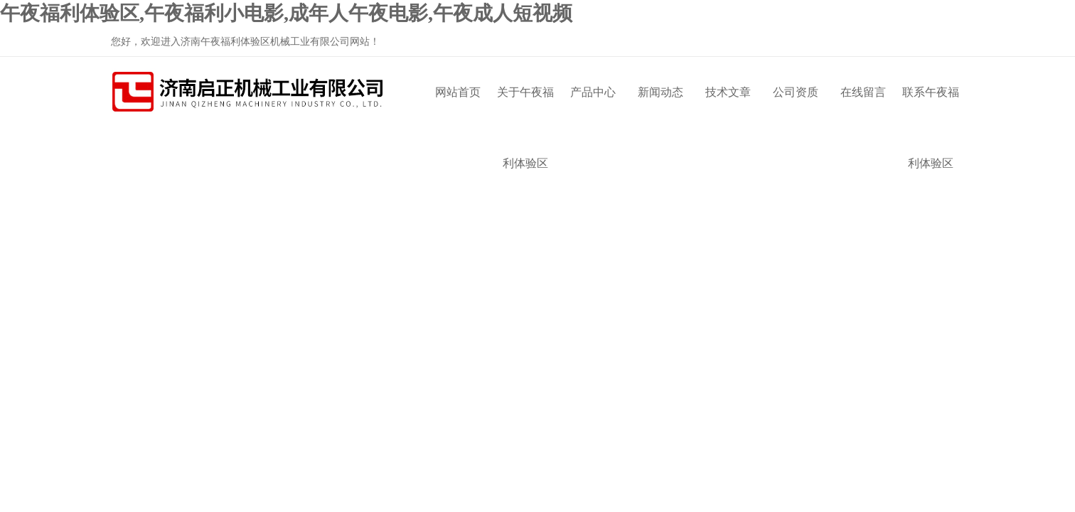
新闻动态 (660, 92)
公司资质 (795, 92)
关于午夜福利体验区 (525, 107)
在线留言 (863, 92)
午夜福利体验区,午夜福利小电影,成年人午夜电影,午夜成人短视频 (286, 13)
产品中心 (593, 92)
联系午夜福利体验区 (930, 107)
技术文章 (728, 92)
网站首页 (458, 92)
